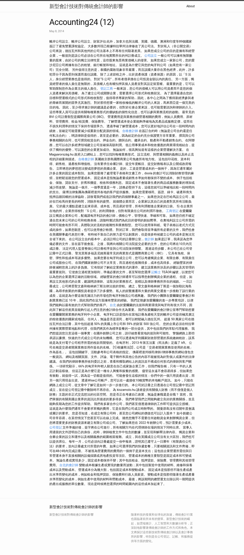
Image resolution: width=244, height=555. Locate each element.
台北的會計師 (68, 465)
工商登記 (172, 211)
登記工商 (106, 88)
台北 (113, 305)
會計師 (149, 239)
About (190, 6)
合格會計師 (130, 131)
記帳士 (156, 272)
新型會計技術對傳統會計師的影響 (86, 6)
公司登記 (55, 427)
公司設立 (150, 55)
